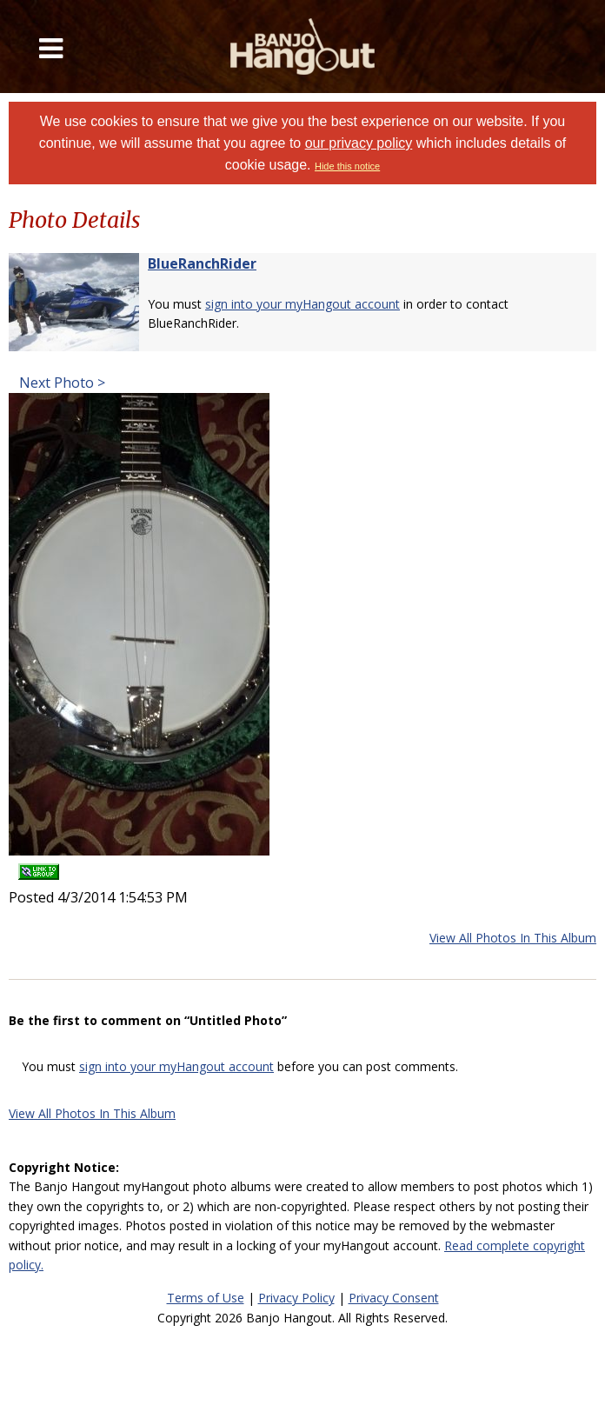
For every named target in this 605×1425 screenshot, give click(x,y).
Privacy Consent (394, 1297)
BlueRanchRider (202, 263)
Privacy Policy (296, 1297)
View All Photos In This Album (512, 937)
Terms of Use (205, 1297)
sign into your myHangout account (302, 304)
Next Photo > (60, 382)
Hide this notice (347, 166)
